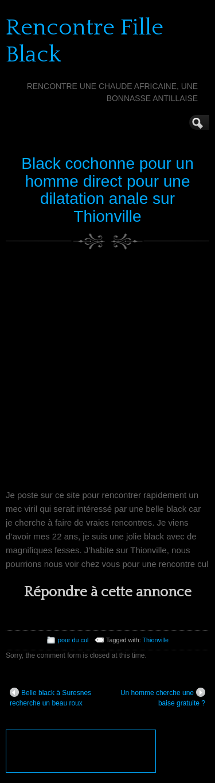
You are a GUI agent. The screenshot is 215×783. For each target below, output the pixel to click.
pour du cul (73, 640)
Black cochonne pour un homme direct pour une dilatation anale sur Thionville (107, 190)
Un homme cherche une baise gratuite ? (162, 697)
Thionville (156, 640)
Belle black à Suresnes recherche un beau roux (50, 697)
